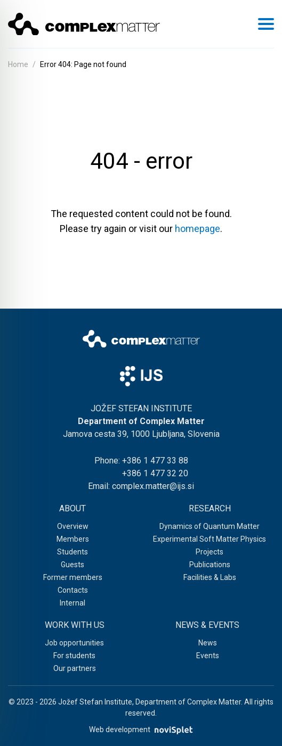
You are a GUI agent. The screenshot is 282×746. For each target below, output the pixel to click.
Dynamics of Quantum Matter (209, 526)
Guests (72, 564)
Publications (209, 564)
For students (74, 655)
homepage (197, 228)
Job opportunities (74, 643)
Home (18, 64)
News (207, 643)
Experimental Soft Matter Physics (209, 539)
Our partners (74, 668)
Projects (209, 552)
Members (73, 539)
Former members (72, 577)
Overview (72, 526)
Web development (140, 729)
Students (72, 552)
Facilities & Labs (209, 577)
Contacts (73, 590)
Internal (72, 603)
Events (207, 655)
